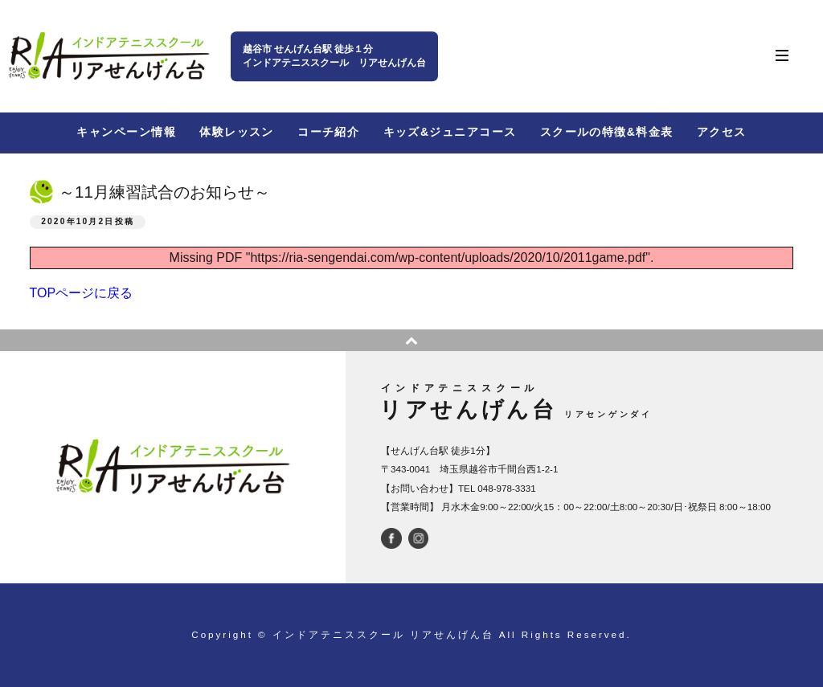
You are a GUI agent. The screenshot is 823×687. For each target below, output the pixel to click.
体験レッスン (236, 131)
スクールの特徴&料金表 (607, 131)
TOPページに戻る (81, 293)
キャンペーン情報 (125, 131)
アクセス (722, 131)
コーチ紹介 (328, 131)
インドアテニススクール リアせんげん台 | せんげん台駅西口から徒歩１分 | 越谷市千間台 (109, 55)
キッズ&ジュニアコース (450, 131)
